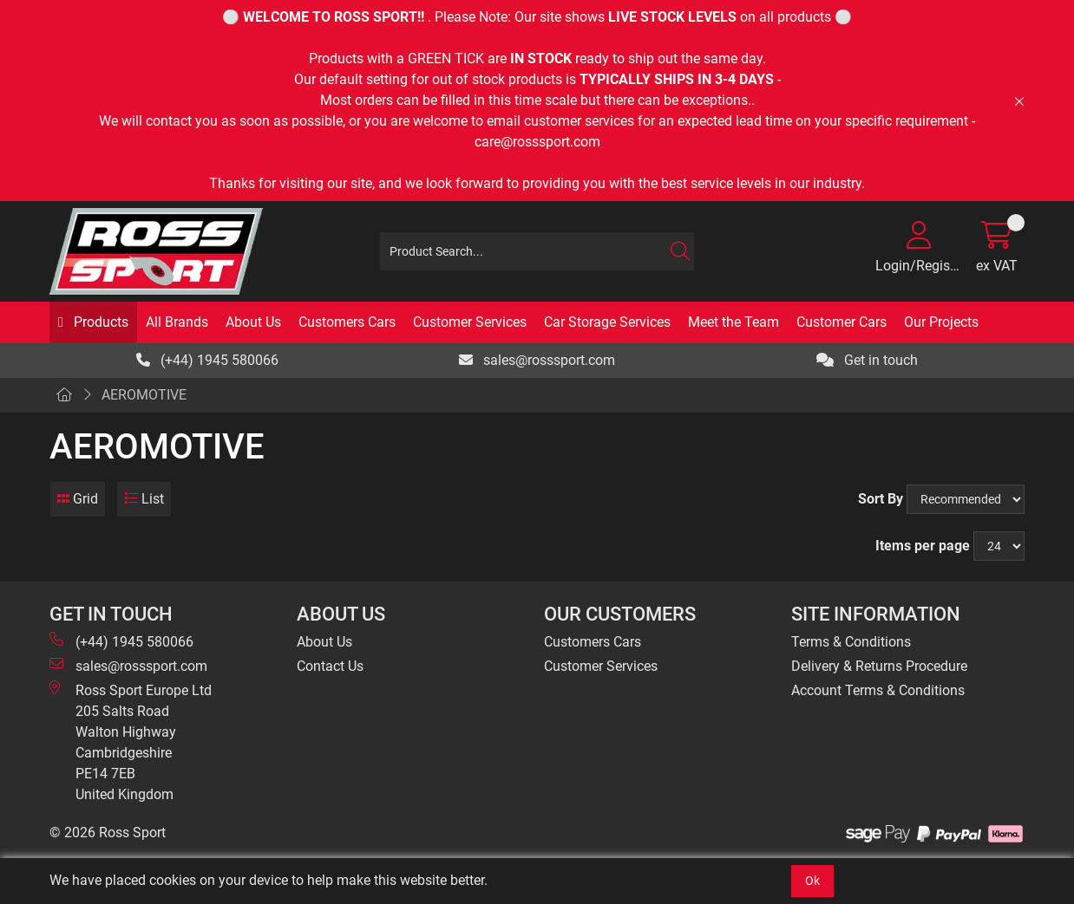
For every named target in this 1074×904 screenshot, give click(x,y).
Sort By (880, 499)
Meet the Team (733, 322)
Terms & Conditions (851, 642)
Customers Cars (347, 322)
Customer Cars (841, 322)
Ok (812, 881)
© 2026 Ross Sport (107, 832)
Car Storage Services (607, 322)
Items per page (922, 545)
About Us (253, 322)
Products (99, 322)
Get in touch (867, 360)
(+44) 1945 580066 (207, 360)
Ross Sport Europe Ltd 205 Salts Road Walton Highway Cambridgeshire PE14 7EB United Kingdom (130, 741)
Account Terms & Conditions (878, 690)
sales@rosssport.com (537, 360)
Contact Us (330, 666)
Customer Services (470, 322)
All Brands (177, 322)
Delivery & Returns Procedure (879, 666)
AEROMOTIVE (144, 395)
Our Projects (941, 322)
